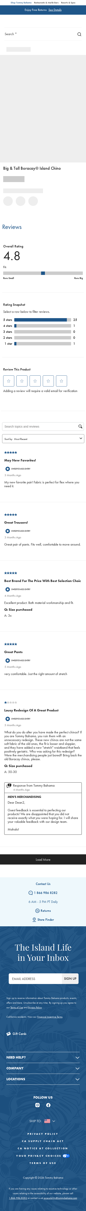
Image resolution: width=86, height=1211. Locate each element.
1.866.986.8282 (18, 1198)
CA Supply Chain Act (43, 1141)
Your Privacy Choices (43, 1156)
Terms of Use (16, 1007)
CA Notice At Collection (43, 1148)
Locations (15, 1079)
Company (14, 1068)
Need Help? (16, 1057)
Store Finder (43, 919)
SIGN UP (70, 978)
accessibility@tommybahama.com (60, 1198)
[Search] (78, 34)
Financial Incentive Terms (49, 1017)
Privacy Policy (35, 1007)
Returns (43, 910)
